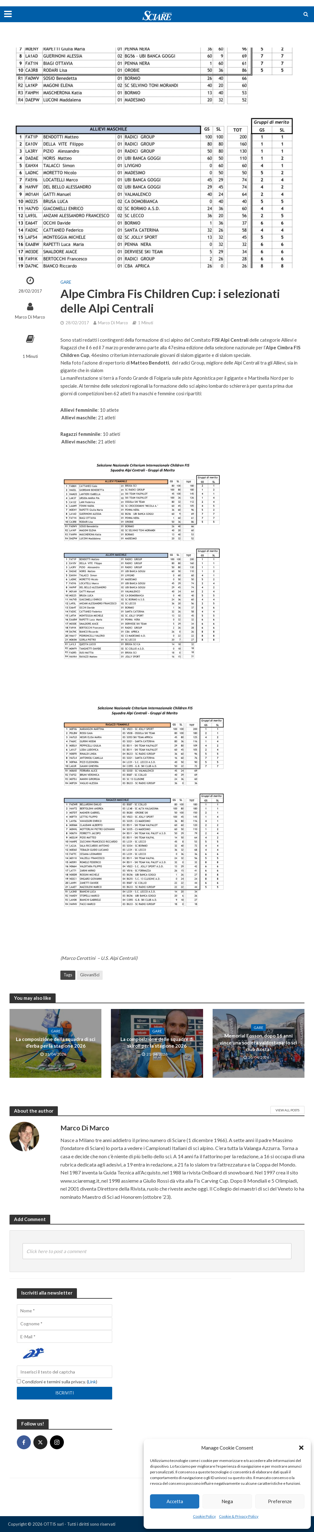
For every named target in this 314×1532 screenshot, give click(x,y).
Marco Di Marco (30, 317)
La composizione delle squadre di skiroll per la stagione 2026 (157, 1042)
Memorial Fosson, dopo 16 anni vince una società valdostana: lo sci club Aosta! (258, 1042)
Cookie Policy (204, 1516)
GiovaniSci (89, 974)
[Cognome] (64, 1323)
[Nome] (64, 1310)
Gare (65, 282)
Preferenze (280, 1501)
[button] (301, 1448)
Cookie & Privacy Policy (238, 1516)
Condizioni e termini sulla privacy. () (57, 1381)
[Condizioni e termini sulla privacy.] (19, 1381)
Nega (227, 1501)
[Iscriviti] (64, 1393)
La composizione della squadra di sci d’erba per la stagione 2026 (55, 1042)
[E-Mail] (64, 1336)
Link (92, 1381)
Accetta (175, 1501)
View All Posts (287, 1110)
